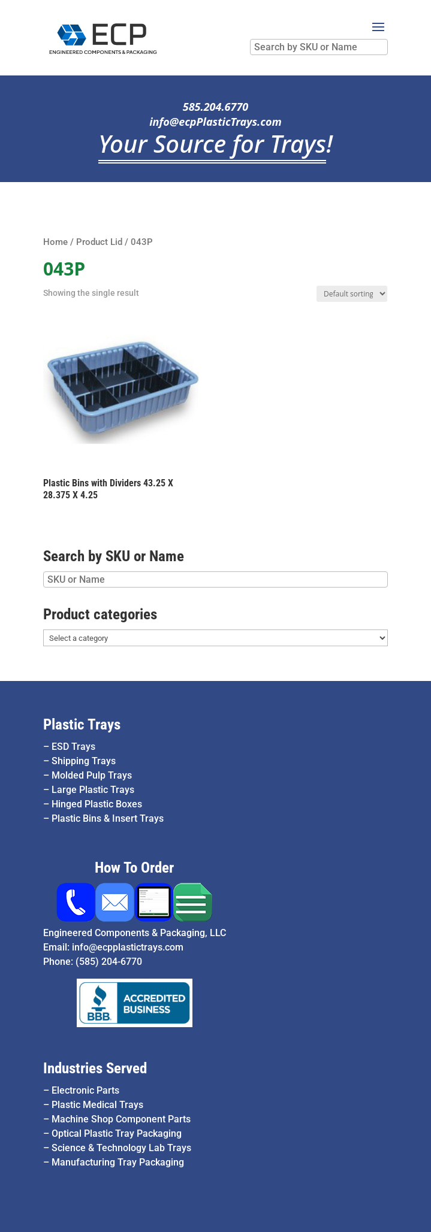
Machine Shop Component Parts (121, 1119)
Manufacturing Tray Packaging (118, 1162)
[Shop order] (352, 294)
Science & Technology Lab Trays (121, 1148)
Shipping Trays (84, 761)
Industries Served (95, 1068)
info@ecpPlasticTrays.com (215, 121)
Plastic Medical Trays (97, 1104)
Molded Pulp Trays (92, 775)
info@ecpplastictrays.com (127, 947)
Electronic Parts (85, 1090)
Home (55, 242)
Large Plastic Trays (93, 789)
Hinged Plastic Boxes (97, 804)
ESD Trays (73, 746)
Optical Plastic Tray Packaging (117, 1133)
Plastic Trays (81, 724)
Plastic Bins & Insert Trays (108, 818)
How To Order (134, 867)
